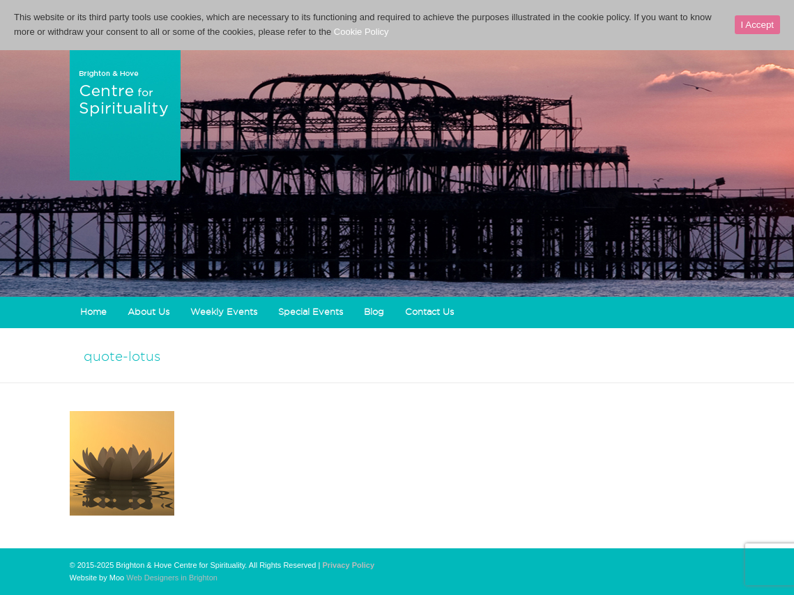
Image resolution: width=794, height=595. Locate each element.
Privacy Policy (348, 565)
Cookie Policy (361, 31)
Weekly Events (223, 311)
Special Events (310, 311)
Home (93, 311)
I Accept (757, 25)
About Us (148, 311)
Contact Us (429, 311)
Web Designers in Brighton (171, 577)
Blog (374, 311)
